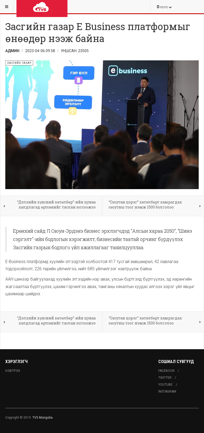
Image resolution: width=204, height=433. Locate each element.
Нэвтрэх (12, 371)
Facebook (166, 371)
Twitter (165, 378)
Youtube (165, 384)
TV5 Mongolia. (42, 417)
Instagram (167, 391)
